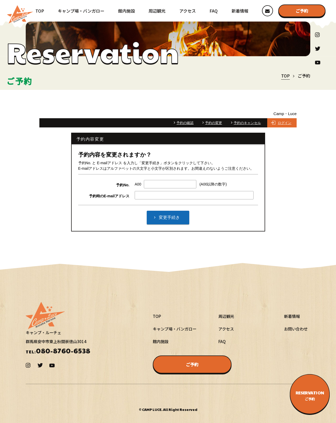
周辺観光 (157, 11)
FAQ (213, 11)
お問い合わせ (296, 329)
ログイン (284, 123)
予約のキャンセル (247, 123)
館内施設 (126, 11)
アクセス (187, 11)
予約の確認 (184, 123)
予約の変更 (213, 123)
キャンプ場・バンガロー (81, 11)
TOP (39, 11)
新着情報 (240, 11)
